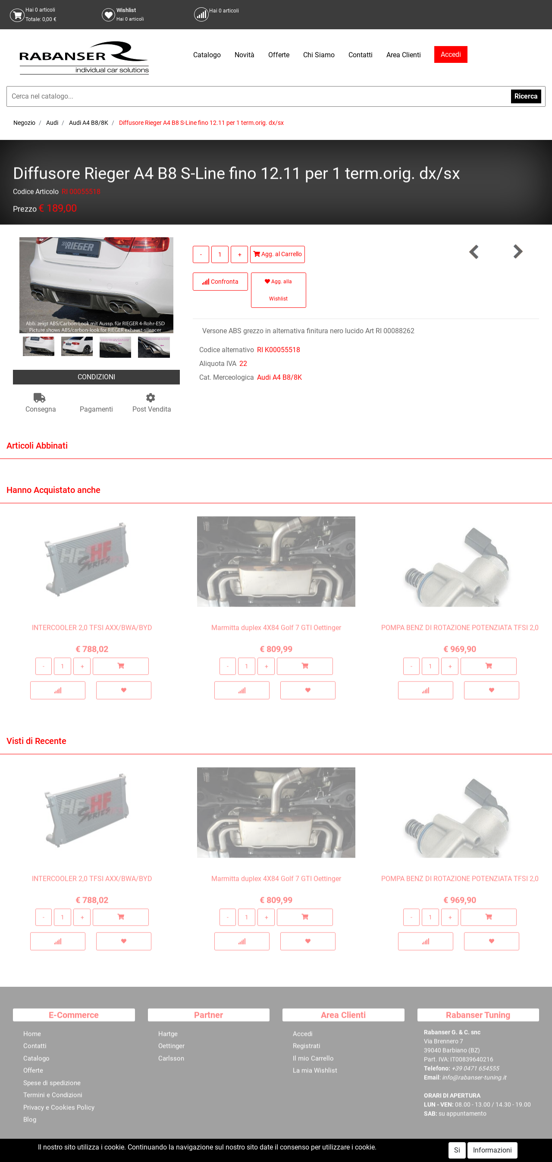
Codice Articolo (36, 193)
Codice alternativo (226, 350)
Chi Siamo (319, 55)
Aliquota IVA (217, 363)
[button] (517, 251)
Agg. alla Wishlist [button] (278, 290)
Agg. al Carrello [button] (277, 254)
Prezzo (25, 210)
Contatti (360, 55)
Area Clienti (403, 55)
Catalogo (207, 55)
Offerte (278, 55)
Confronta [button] (220, 281)
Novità (244, 55)
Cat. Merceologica (226, 377)
